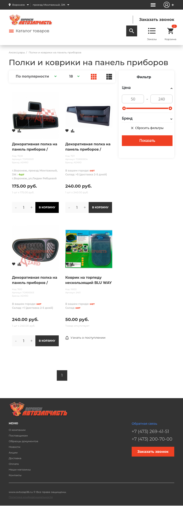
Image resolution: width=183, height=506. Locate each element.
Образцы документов (23, 441)
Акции (13, 452)
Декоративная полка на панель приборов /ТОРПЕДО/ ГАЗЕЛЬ (87, 147)
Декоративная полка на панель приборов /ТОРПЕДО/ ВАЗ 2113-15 (34, 280)
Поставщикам (18, 435)
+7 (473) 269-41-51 (150, 431)
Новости (14, 446)
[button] (35, 76)
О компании (17, 429)
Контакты (15, 475)
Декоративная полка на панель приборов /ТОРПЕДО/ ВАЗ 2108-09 (34, 147)
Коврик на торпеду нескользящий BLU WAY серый (88, 280)
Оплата (14, 463)
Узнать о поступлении (85, 338)
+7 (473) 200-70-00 (152, 439)
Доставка (15, 458)
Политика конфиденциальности (31, 497)
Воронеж (18, 4)
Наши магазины (20, 469)
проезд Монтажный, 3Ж (49, 4)
